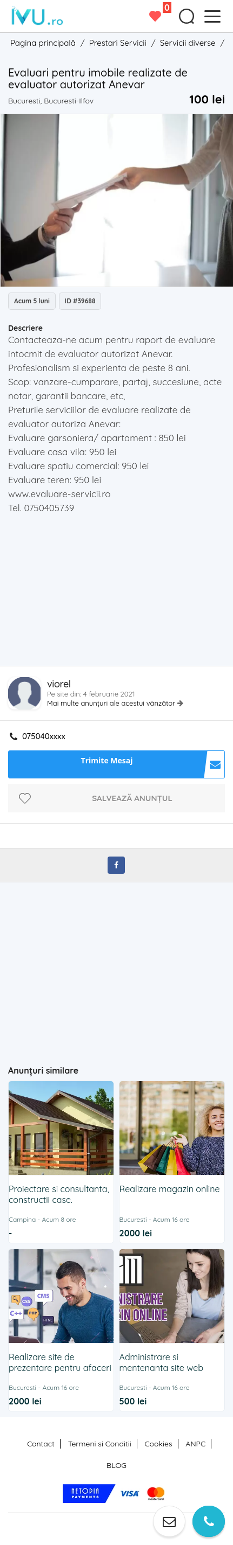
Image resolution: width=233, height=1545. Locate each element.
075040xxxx (43, 736)
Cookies (158, 1444)
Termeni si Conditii (99, 1444)
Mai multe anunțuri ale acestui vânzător (112, 703)
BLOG (116, 1465)
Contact (41, 1444)
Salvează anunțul (132, 798)
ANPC (195, 1444)
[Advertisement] (120, 593)
